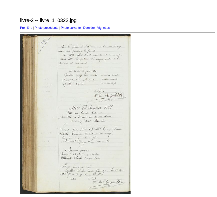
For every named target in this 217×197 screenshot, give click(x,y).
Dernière (89, 28)
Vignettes (103, 28)
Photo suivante (71, 28)
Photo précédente (46, 28)
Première (26, 28)
